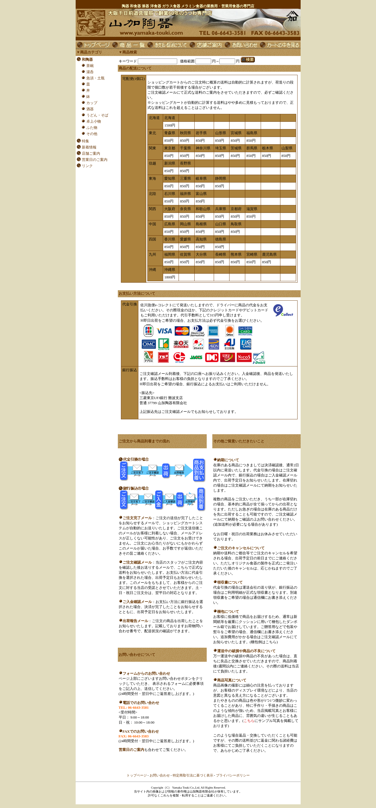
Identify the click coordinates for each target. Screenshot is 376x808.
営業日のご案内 (94, 159)
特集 (85, 141)
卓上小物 (93, 121)
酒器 (90, 109)
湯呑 (90, 72)
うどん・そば (97, 115)
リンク (87, 166)
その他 (91, 134)
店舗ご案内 (91, 153)
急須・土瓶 (95, 78)
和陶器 (87, 59)
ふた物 (91, 127)
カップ (91, 103)
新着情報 (89, 147)
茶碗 (90, 66)
